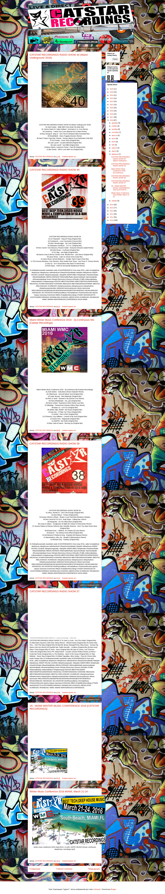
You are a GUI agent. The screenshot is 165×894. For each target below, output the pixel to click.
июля (114, 138)
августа (115, 135)
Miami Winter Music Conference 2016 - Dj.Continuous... (118, 171)
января (114, 201)
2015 (112, 205)
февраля (115, 154)
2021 (112, 105)
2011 (112, 217)
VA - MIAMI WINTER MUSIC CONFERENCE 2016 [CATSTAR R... (120, 188)
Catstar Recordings (62, 638)
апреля (114, 148)
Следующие (35, 869)
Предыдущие (94, 869)
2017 (112, 117)
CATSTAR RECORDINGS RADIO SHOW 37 (55, 591)
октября (115, 129)
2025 (112, 92)
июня (114, 142)
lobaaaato (97, 889)
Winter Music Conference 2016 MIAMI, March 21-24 (59, 791)
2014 (112, 208)
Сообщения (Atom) (71, 875)
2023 (112, 98)
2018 (112, 114)
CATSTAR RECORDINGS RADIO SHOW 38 (55, 443)
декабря (115, 123)
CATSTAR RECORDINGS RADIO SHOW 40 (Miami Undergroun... (120, 159)
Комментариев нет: (69, 156)
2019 (112, 111)
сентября (115, 132)
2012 (112, 214)
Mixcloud (73, 638)
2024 (112, 95)
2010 (112, 220)
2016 (112, 120)
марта (114, 151)
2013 (112, 211)
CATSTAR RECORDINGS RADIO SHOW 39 (55, 169)
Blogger (113, 889)
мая (113, 145)
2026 (112, 89)
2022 (112, 101)
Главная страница (64, 869)
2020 (112, 108)
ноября (114, 126)
